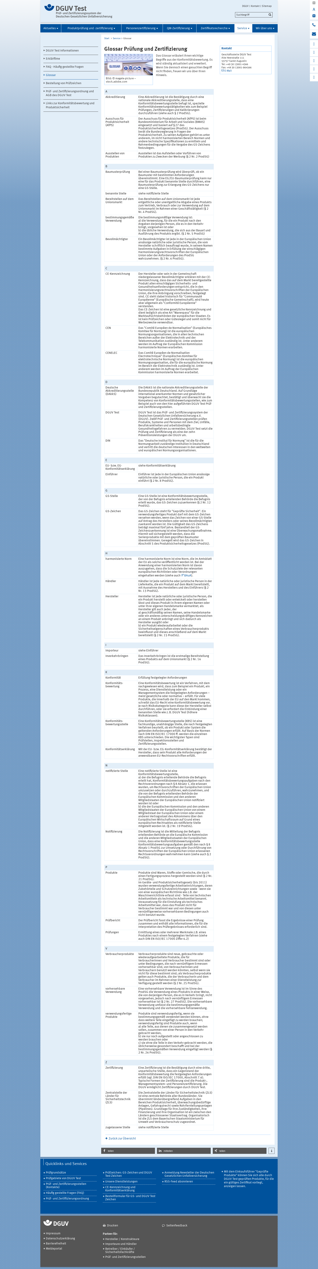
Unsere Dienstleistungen (121, 1181)
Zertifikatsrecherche (214, 28)
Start (106, 38)
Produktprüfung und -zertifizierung (90, 28)
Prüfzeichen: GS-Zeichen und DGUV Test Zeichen (128, 1174)
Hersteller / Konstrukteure (122, 1239)
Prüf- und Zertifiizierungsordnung (67, 1198)
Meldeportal (54, 1248)
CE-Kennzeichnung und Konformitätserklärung (120, 1189)
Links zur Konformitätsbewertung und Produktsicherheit (70, 105)
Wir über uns (264, 28)
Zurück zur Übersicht (122, 1138)
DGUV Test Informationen (62, 50)
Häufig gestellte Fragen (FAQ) (65, 1193)
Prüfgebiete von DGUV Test (63, 1178)
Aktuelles (49, 28)
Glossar (51, 75)
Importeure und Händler (121, 1244)
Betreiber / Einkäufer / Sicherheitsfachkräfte (120, 1251)
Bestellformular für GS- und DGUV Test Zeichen (130, 1198)
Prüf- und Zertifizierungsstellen (125, 1257)
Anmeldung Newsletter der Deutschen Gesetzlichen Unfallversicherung (189, 1174)
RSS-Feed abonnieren (178, 1181)
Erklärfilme (53, 58)
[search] (254, 14)
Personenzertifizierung (141, 28)
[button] (128, 1151)
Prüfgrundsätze (56, 1172)
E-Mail (228, 71)
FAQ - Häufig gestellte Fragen (65, 67)
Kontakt (255, 6)
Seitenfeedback (176, 1225)
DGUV (245, 6)
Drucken (112, 1225)
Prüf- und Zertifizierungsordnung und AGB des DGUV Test (70, 93)
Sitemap (267, 6)
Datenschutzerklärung (60, 1238)
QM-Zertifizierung (178, 28)
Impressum (53, 1233)
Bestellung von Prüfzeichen (63, 83)
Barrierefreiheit (56, 1243)
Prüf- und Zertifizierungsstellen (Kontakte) (66, 1186)
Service (242, 28)
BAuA (187, 575)
